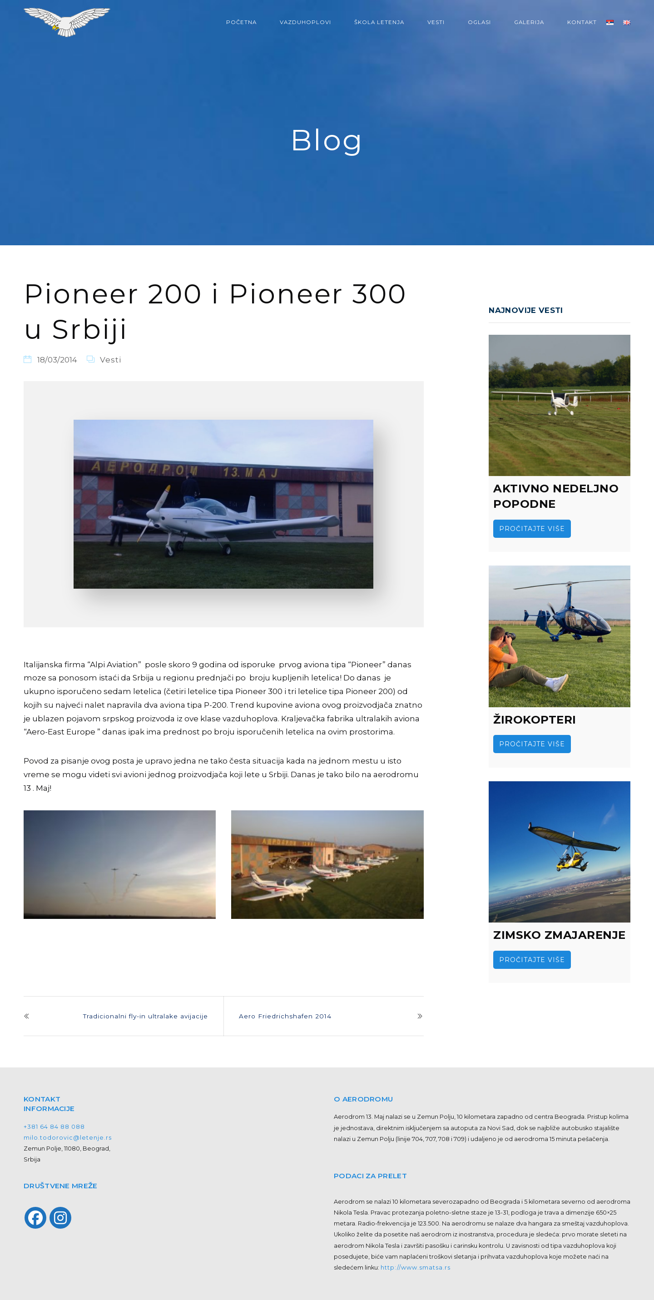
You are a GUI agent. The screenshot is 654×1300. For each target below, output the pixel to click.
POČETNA (241, 22)
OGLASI (479, 22)
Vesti (110, 359)
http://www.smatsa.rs (416, 1267)
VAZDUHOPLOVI (305, 22)
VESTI (436, 22)
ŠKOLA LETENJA (379, 22)
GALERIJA (529, 22)
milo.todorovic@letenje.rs (68, 1137)
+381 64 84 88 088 (54, 1126)
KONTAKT (582, 22)
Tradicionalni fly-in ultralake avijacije (145, 1016)
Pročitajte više (532, 529)
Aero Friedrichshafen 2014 (285, 1016)
